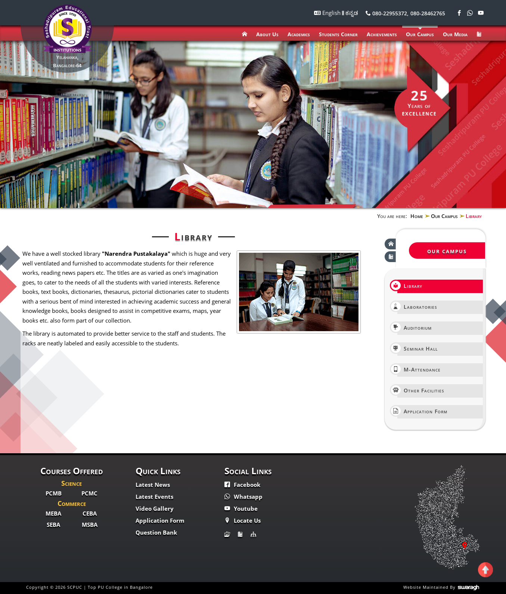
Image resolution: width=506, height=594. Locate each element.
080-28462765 (427, 13)
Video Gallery (155, 508)
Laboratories (417, 306)
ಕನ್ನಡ (351, 12)
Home (416, 216)
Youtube (241, 508)
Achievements (382, 34)
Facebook (242, 484)
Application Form (422, 411)
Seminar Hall (417, 348)
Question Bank (156, 532)
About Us (267, 34)
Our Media (455, 34)
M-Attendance (419, 369)
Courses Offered (71, 470)
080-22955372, (387, 13)
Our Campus (420, 34)
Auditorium (414, 327)
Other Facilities (420, 390)
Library (409, 285)
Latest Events (154, 496)
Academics (299, 34)
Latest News (153, 484)
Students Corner (338, 34)
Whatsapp (243, 496)
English (332, 12)
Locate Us (242, 520)
